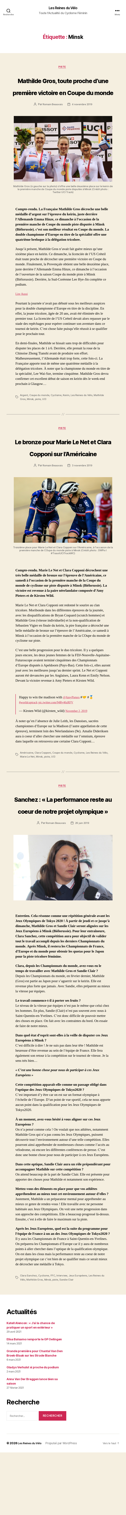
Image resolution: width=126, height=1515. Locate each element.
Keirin (68, 420)
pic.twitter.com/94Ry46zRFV (62, 740)
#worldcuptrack (30, 740)
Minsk (30, 424)
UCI (45, 424)
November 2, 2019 (78, 749)
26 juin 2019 (82, 885)
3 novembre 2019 (82, 503)
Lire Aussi (22, 319)
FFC (53, 1338)
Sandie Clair (68, 1342)
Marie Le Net (34, 794)
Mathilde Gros (35, 1342)
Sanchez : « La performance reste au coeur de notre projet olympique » (63, 855)
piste (39, 424)
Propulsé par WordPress (64, 1505)
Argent (24, 420)
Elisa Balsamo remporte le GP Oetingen (34, 1402)
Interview (63, 1338)
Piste (63, 68)
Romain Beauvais (52, 129)
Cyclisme (57, 420)
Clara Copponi (44, 790)
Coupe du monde (40, 420)
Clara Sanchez (28, 1338)
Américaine (27, 790)
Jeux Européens (79, 1338)
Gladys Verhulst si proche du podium (33, 1429)
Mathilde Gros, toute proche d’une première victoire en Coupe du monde (63, 98)
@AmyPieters (73, 735)
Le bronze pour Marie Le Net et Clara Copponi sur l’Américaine (63, 478)
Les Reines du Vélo (63, 8)
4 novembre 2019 (82, 129)
